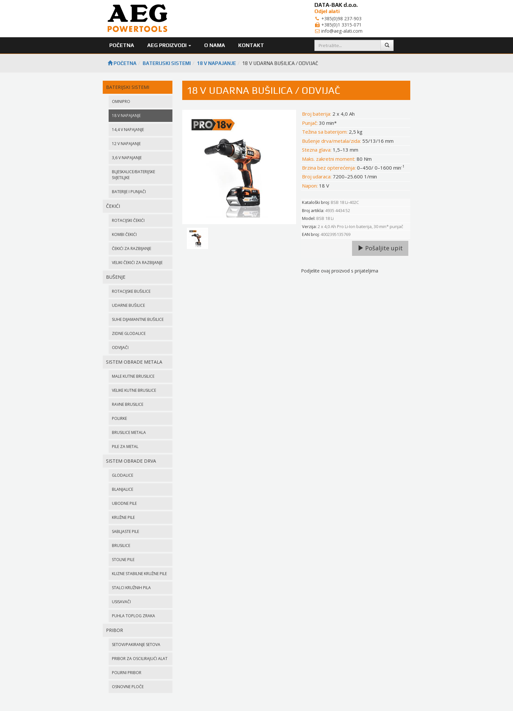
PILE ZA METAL (125, 446)
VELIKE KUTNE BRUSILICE (134, 390)
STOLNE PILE (123, 559)
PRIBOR (114, 630)
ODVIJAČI (120, 347)
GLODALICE (122, 475)
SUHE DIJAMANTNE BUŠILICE (138, 319)
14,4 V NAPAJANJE (128, 129)
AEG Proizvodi (169, 45)
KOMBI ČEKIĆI (124, 234)
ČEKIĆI (113, 206)
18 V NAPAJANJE (216, 63)
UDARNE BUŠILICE (128, 305)
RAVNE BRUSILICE (127, 404)
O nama (214, 45)
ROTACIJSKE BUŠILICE (131, 291)
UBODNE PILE (124, 503)
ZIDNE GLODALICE (129, 333)
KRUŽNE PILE (123, 517)
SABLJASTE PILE (125, 531)
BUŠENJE (115, 277)
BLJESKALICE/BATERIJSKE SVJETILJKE (133, 174)
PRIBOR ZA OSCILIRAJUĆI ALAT (140, 658)
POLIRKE (119, 418)
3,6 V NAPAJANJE (127, 157)
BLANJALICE (122, 489)
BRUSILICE (121, 545)
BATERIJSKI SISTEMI (167, 63)
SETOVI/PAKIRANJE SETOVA (136, 644)
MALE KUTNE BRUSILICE (133, 376)
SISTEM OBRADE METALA (134, 362)
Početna (121, 45)
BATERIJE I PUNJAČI (129, 191)
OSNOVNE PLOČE (128, 686)
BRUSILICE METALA (129, 432)
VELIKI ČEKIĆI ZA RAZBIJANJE (137, 262)
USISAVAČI (121, 601)
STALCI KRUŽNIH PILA (131, 587)
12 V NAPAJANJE (126, 143)
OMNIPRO (121, 101)
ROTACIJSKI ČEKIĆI (128, 220)
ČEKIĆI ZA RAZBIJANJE (131, 248)
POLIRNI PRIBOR (126, 672)
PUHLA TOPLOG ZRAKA (133, 616)
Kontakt (251, 45)
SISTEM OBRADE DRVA (131, 461)
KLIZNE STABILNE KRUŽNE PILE (139, 573)
